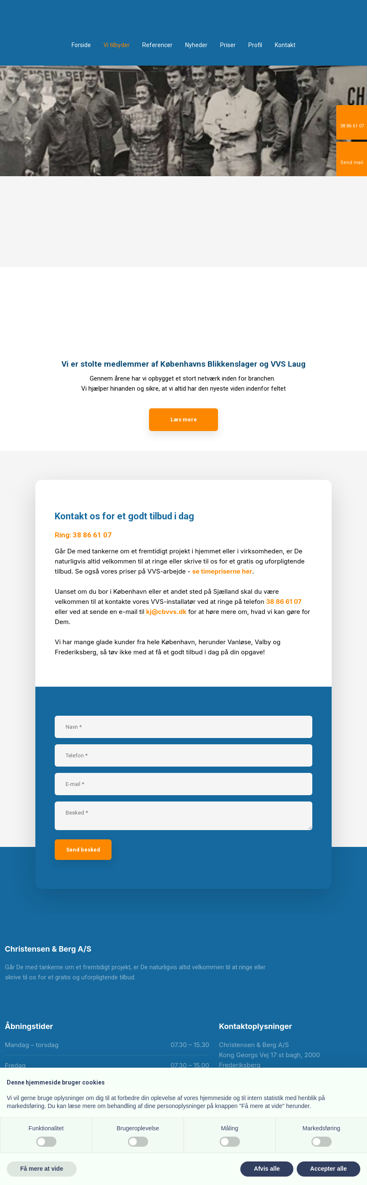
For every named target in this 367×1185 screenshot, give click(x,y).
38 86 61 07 (283, 602)
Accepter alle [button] (328, 1168)
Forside (81, 45)
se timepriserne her (222, 571)
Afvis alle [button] (266, 1168)
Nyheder (196, 45)
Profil (255, 45)
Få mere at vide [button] (41, 1168)
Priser (228, 45)
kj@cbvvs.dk (166, 612)
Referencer (157, 45)
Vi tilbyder (117, 45)
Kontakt (285, 45)
